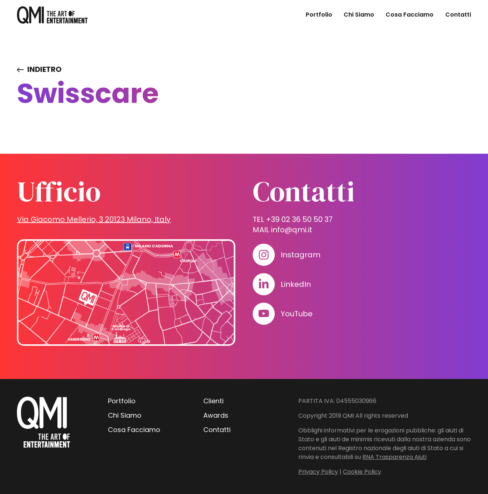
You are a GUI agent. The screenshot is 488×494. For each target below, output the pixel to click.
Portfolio (319, 14)
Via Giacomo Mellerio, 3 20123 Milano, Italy (94, 219)
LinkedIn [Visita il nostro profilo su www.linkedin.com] (296, 284)
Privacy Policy (318, 471)
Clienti (213, 401)
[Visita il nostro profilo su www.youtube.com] (264, 314)
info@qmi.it (291, 230)
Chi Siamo (359, 14)
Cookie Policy (362, 471)
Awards (215, 415)
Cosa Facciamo (409, 14)
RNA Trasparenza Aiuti (394, 457)
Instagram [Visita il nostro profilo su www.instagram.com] (300, 255)
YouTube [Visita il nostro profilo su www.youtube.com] (297, 314)
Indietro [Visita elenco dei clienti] (44, 69)
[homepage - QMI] (52, 15)
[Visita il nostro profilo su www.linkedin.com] (264, 284)
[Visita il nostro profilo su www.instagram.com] (264, 255)
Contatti (458, 14)
